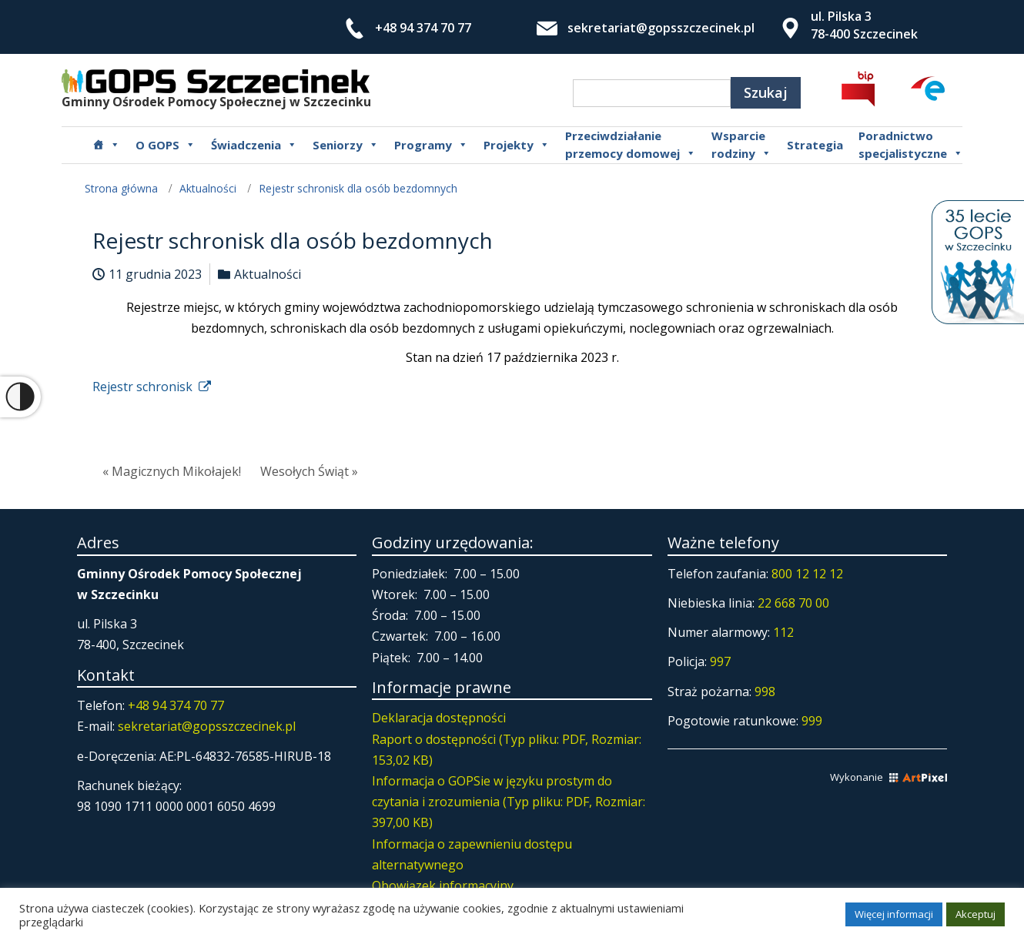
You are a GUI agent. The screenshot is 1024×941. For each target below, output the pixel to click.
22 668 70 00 (793, 602)
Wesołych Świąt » (309, 471)
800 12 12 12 (807, 573)
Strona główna (121, 188)
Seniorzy (346, 144)
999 (811, 720)
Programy (431, 144)
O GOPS (166, 144)
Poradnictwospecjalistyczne (910, 145)
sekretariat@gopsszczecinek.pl (661, 27)
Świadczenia (254, 144)
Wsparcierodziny (741, 145)
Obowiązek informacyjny (443, 885)
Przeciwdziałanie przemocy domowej (630, 145)
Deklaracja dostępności (439, 717)
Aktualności (207, 188)
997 (720, 661)
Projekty (517, 144)
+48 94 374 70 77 (423, 27)
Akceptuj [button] (975, 914)
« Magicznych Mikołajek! (171, 471)
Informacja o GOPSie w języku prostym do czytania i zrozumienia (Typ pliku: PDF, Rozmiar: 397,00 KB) (508, 801)
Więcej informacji (894, 914)
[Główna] (106, 144)
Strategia (815, 144)
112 (783, 632)
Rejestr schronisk (151, 386)
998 (765, 691)
